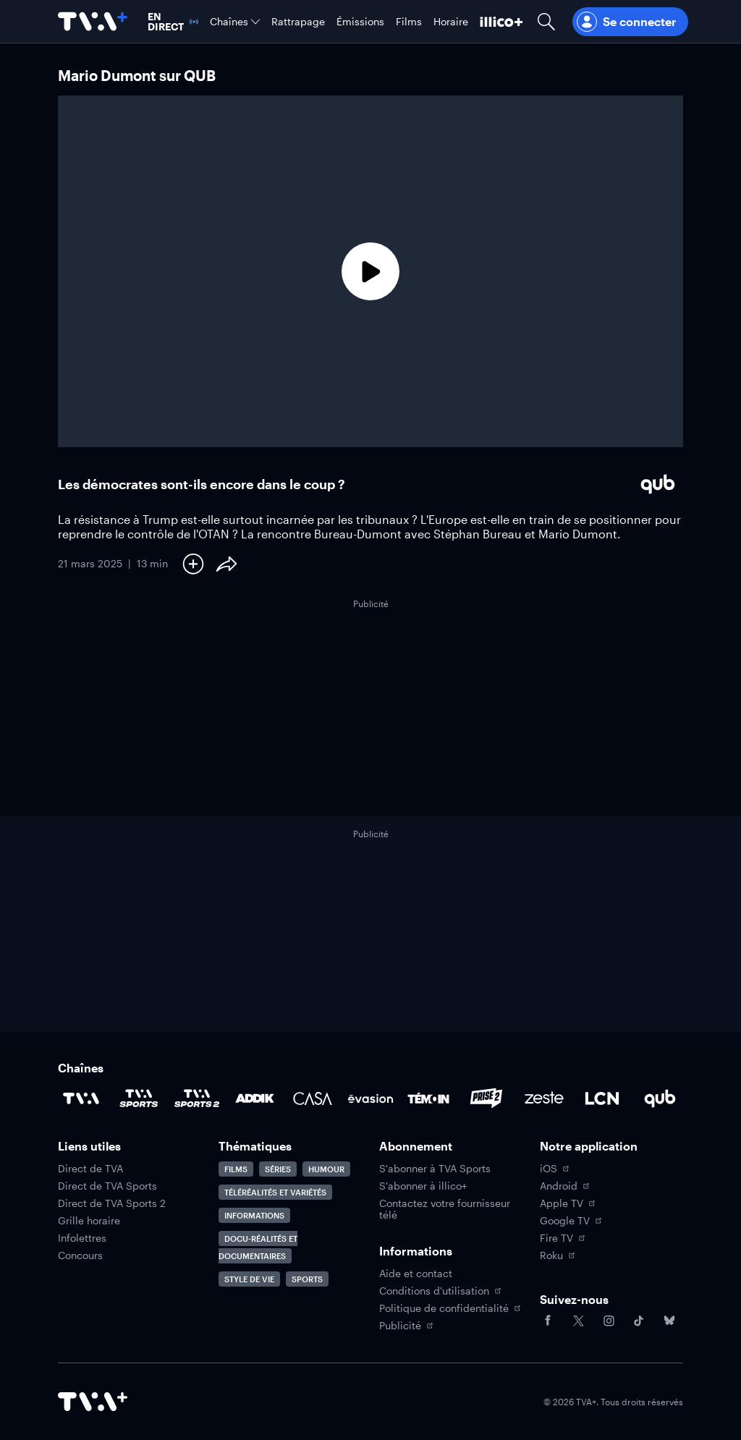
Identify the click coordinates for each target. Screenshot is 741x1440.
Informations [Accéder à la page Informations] (254, 1215)
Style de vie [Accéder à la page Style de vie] (249, 1279)
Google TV (570, 1221)
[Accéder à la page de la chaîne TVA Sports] (139, 1098)
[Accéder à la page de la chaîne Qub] (660, 1098)
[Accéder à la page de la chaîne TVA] (81, 1098)
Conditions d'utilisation (440, 1291)
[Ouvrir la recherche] (546, 21)
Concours (80, 1255)
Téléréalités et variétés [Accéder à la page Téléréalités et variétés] (275, 1192)
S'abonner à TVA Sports (435, 1168)
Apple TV (567, 1203)
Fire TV (562, 1238)
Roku (557, 1255)
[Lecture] (370, 271)
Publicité (406, 1325)
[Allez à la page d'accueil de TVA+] (92, 21)
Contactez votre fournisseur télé (444, 1209)
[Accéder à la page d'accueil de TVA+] (92, 1401)
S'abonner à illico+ (423, 1186)
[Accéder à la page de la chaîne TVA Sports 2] (197, 1098)
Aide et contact (415, 1273)
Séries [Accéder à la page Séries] (278, 1169)
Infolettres (82, 1238)
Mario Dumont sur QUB (137, 75)
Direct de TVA (90, 1168)
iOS (554, 1168)
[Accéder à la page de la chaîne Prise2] (486, 1098)
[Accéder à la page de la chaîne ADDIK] (255, 1098)
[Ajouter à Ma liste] (193, 563)
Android (564, 1186)
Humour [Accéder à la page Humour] (326, 1169)
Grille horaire (89, 1221)
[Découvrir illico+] (501, 21)
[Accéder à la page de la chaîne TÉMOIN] (428, 1098)
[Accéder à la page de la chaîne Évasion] (370, 1098)
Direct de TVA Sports (107, 1186)
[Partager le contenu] (226, 563)
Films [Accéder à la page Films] (235, 1169)
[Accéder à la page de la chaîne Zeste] (544, 1098)
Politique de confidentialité (449, 1308)
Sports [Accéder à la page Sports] (307, 1279)
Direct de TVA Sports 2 (112, 1203)
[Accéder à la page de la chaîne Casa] (312, 1098)
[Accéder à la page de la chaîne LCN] (602, 1098)
